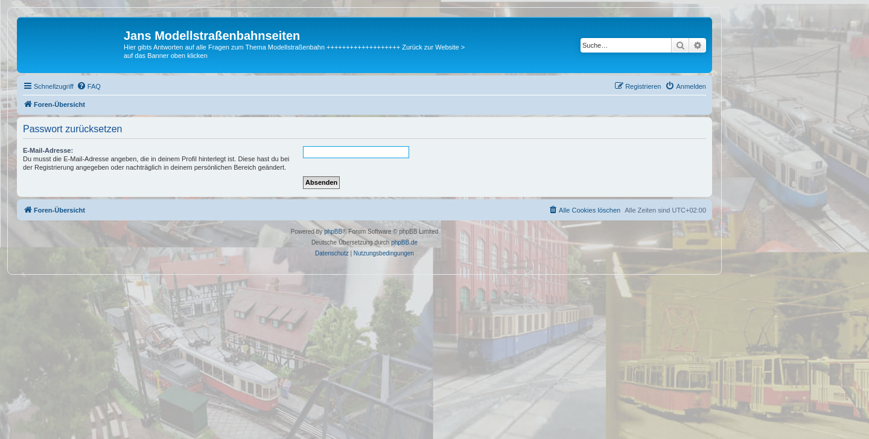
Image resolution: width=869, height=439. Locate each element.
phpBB (333, 231)
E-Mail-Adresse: (48, 150)
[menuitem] (89, 86)
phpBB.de (404, 242)
